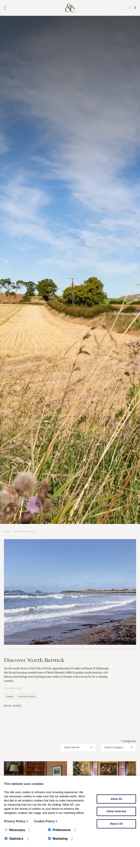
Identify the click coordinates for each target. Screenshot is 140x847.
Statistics (14, 838)
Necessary (15, 830)
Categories (128, 741)
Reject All (116, 823)
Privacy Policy (16, 821)
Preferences (59, 830)
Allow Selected (116, 811)
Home (7, 531)
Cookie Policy (45, 821)
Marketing (58, 838)
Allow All (116, 798)
